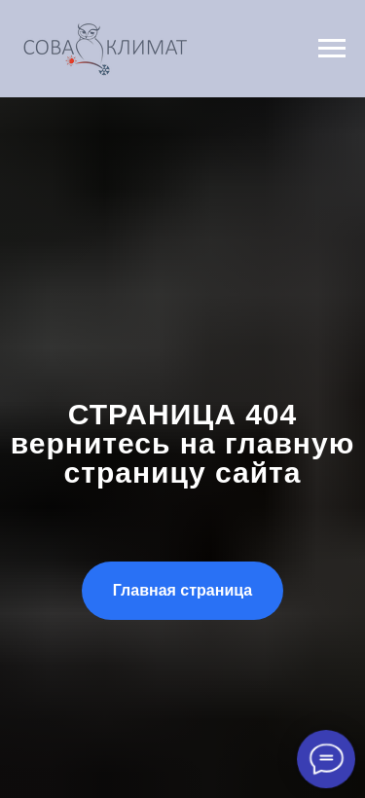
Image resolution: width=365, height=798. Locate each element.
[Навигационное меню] (332, 48)
